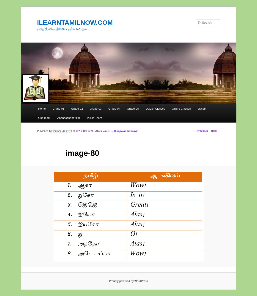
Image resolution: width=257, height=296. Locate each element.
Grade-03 (96, 108)
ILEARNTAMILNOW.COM (75, 22)
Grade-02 (77, 108)
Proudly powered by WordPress (128, 281)
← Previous (201, 130)
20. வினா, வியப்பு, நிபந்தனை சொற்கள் (114, 131)
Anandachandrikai (68, 118)
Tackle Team (94, 118)
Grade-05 (133, 108)
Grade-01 (58, 108)
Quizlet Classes (155, 108)
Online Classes (181, 108)
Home (42, 108)
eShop (201, 108)
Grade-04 (114, 108)
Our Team (44, 118)
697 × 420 (81, 131)
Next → (215, 130)
